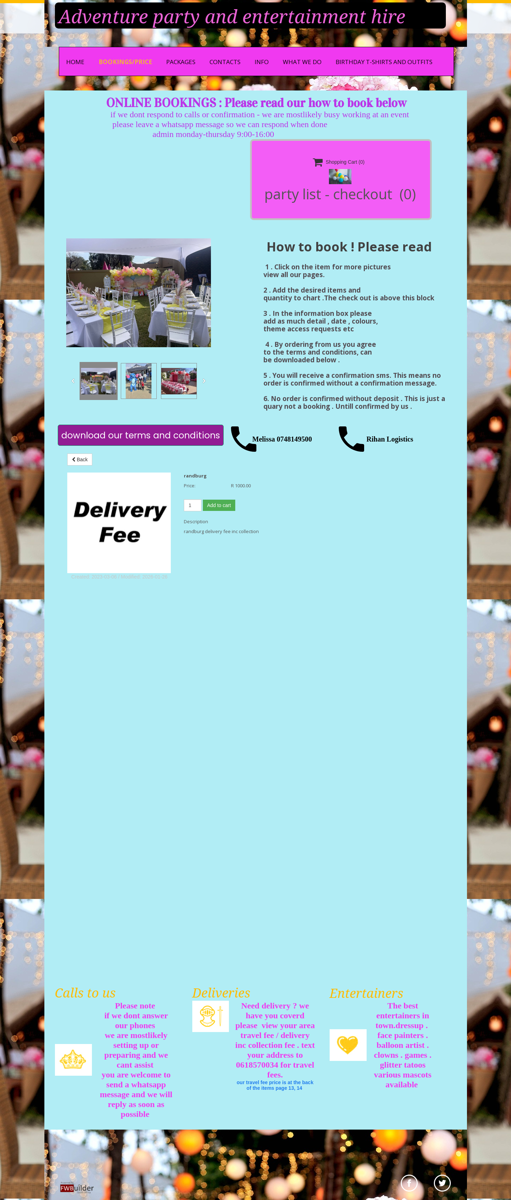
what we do (302, 62)
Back (80, 459)
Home (75, 62)
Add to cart (219, 505)
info (262, 62)
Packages (180, 62)
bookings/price (125, 62)
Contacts (225, 62)
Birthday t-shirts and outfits (384, 62)
